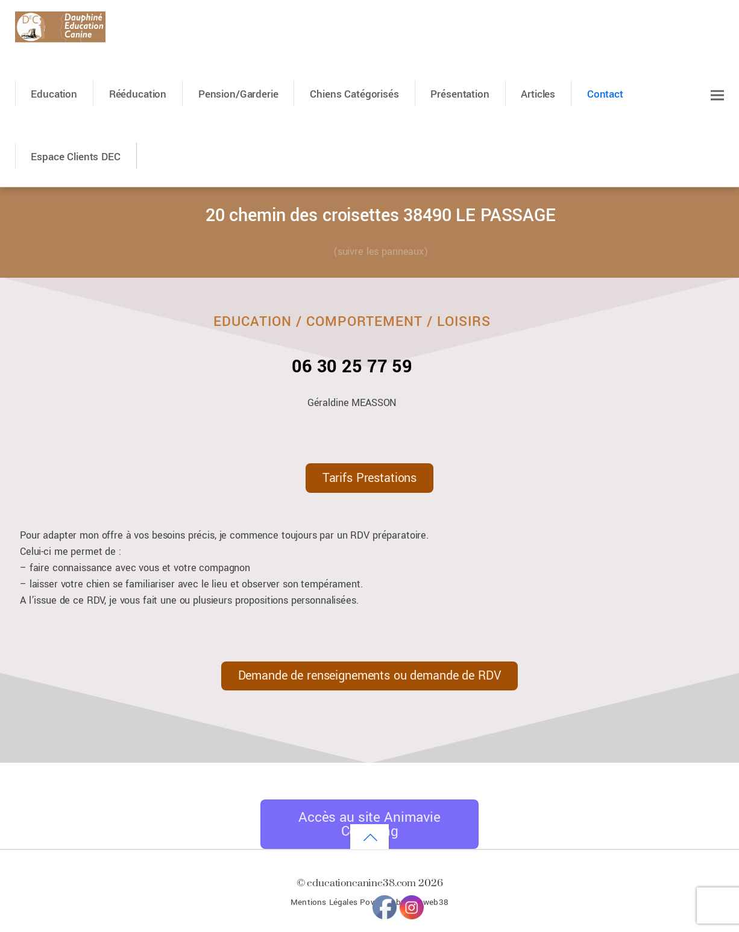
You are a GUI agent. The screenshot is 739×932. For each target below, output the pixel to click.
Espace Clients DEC (75, 156)
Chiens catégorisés (354, 94)
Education (54, 94)
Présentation (459, 94)
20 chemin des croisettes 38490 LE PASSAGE (381, 215)
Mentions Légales (324, 902)
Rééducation (137, 94)
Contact (605, 94)
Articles (538, 94)
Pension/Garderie (238, 94)
